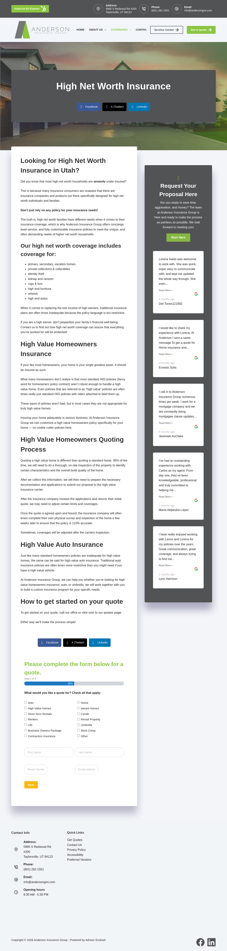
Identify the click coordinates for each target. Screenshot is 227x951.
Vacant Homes (90, 708)
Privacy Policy (76, 849)
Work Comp (88, 730)
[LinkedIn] (211, 942)
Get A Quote (201, 30)
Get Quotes (74, 840)
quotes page (112, 612)
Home (80, 29)
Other (84, 736)
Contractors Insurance (41, 736)
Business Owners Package (44, 730)
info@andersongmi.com (198, 10)
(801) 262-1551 (160, 10)
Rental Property (90, 719)
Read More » (166, 290)
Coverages (121, 30)
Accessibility (75, 854)
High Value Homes (39, 708)
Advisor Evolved (95, 939)
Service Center (166, 30)
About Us (98, 30)
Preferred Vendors (79, 859)
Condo (85, 713)
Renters (33, 719)
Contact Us (147, 30)
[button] (178, 237)
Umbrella (86, 724)
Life (30, 724)
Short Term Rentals (40, 713)
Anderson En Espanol (30, 9)
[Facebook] (200, 942)
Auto (31, 702)
